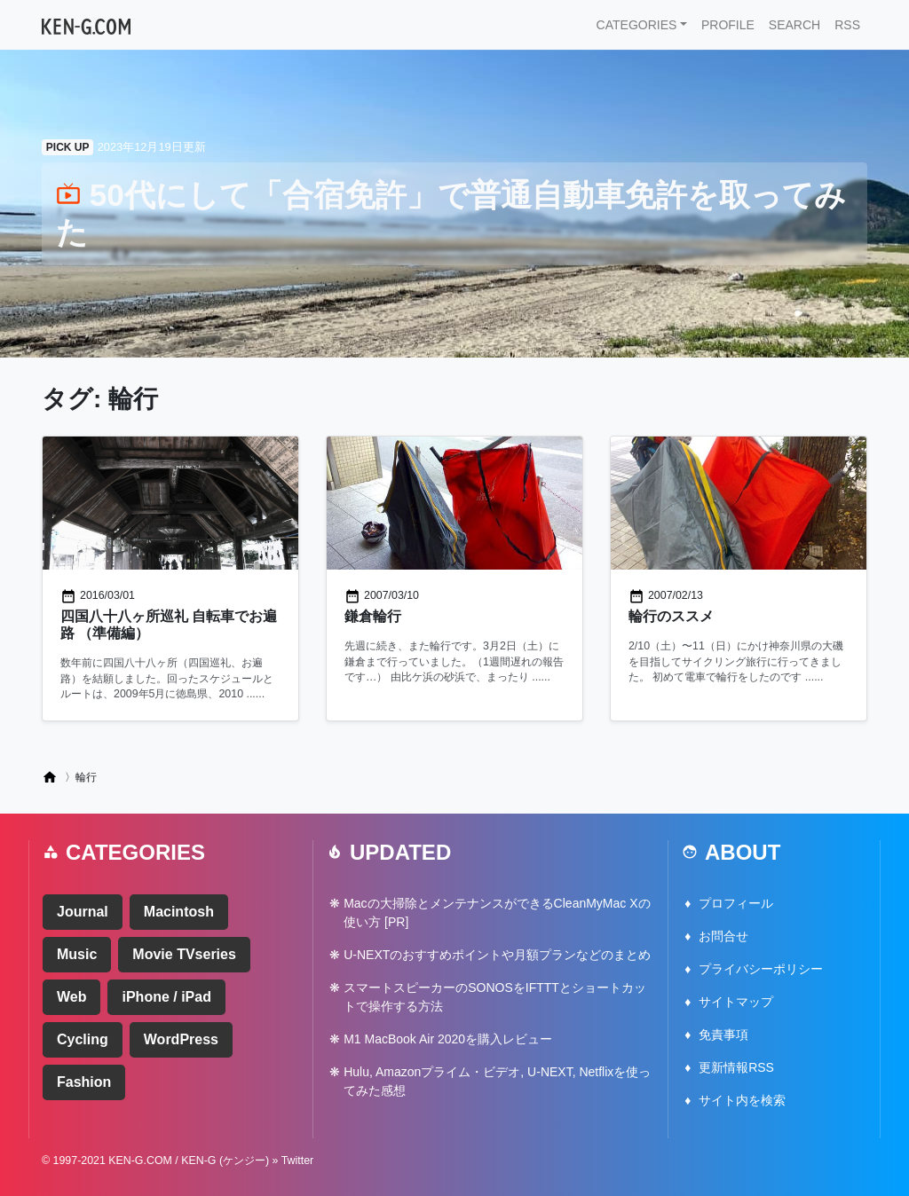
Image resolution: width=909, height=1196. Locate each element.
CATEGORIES (637, 25)
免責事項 (723, 1034)
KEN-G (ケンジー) (225, 1160)
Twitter (297, 1160)
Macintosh (179, 911)
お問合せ (723, 936)
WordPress (181, 1039)
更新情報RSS (736, 1067)
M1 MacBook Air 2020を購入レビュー (448, 1039)
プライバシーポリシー (761, 969)
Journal (82, 911)
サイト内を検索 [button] (742, 1100)
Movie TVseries (184, 954)
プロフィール (736, 903)
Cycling (82, 1039)
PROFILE (728, 25)
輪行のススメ (671, 616)
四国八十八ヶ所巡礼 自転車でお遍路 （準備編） (168, 625)
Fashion (84, 1082)
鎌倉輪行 (372, 616)
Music (77, 954)
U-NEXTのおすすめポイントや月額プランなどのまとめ (497, 955)
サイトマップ (736, 1002)
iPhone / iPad (166, 996)
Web (71, 996)
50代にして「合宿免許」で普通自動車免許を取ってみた (451, 213)
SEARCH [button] (794, 25)
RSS (847, 25)
